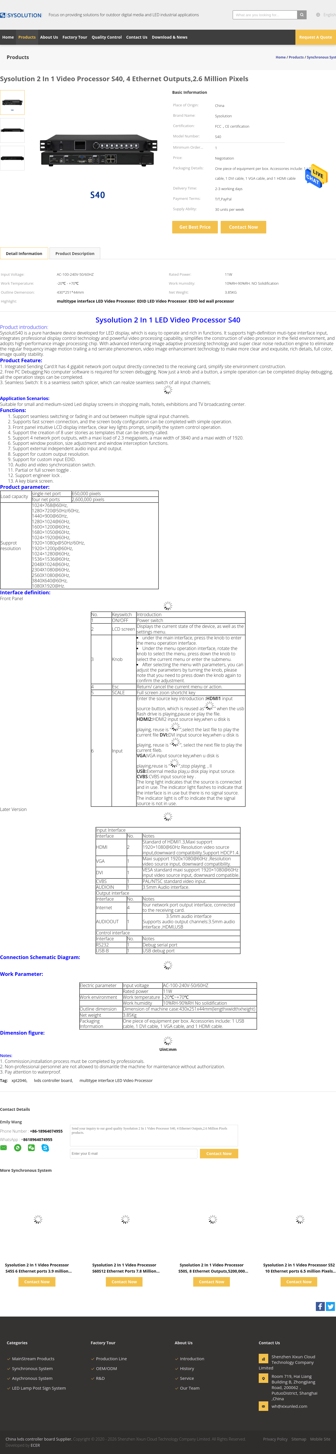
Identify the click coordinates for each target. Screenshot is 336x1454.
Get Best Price (195, 227)
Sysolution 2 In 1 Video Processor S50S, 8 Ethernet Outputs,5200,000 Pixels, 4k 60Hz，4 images (211, 1271)
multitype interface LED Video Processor (116, 1080)
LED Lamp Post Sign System (36, 1388)
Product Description (74, 253)
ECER (35, 1445)
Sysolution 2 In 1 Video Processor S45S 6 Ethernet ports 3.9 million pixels (37, 1271)
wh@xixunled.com (289, 1406)
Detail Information (24, 253)
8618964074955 (37, 1139)
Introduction (189, 1358)
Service (184, 1378)
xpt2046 (18, 1080)
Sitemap (298, 1439)
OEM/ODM (104, 1368)
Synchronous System (30, 1368)
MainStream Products (30, 1358)
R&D (98, 1378)
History (184, 1368)
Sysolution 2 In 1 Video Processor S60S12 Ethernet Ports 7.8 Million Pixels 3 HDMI (124, 1271)
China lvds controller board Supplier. (39, 1439)
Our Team (187, 1388)
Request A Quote (315, 37)
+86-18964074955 (46, 1131)
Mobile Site (320, 1439)
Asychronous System (30, 1378)
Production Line (109, 1358)
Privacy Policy (275, 1439)
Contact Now (243, 227)
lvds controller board (53, 1080)
